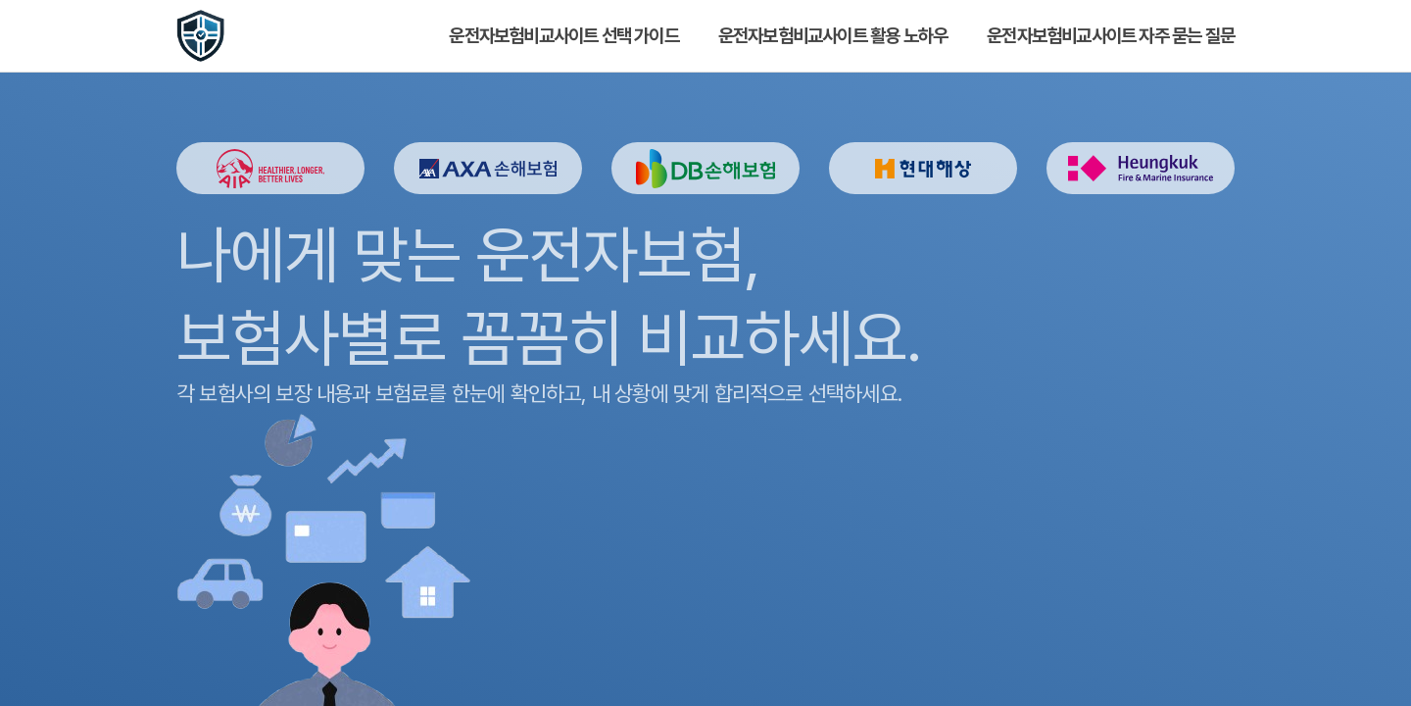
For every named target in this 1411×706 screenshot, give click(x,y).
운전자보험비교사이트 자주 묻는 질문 (1111, 35)
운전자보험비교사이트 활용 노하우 (833, 35)
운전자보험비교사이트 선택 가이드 (563, 35)
